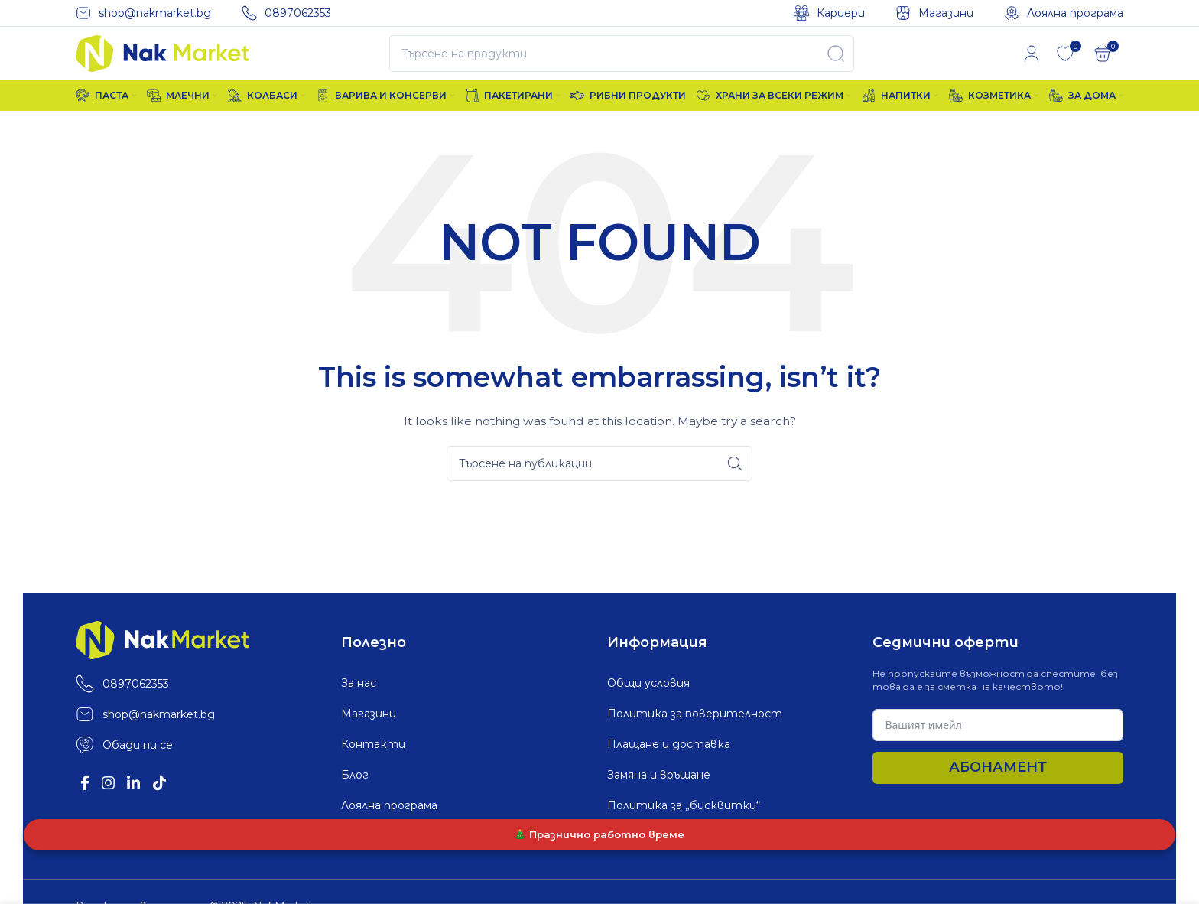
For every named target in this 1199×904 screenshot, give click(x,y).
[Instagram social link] (116, 808)
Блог (355, 796)
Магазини (368, 735)
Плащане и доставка (668, 765)
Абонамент (998, 788)
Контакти (373, 765)
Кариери (365, 857)
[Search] (621, 66)
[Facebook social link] (87, 808)
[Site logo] (162, 66)
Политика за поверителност (694, 735)
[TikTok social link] (179, 808)
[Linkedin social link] (148, 808)
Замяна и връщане (658, 796)
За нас (358, 704)
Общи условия (648, 704)
